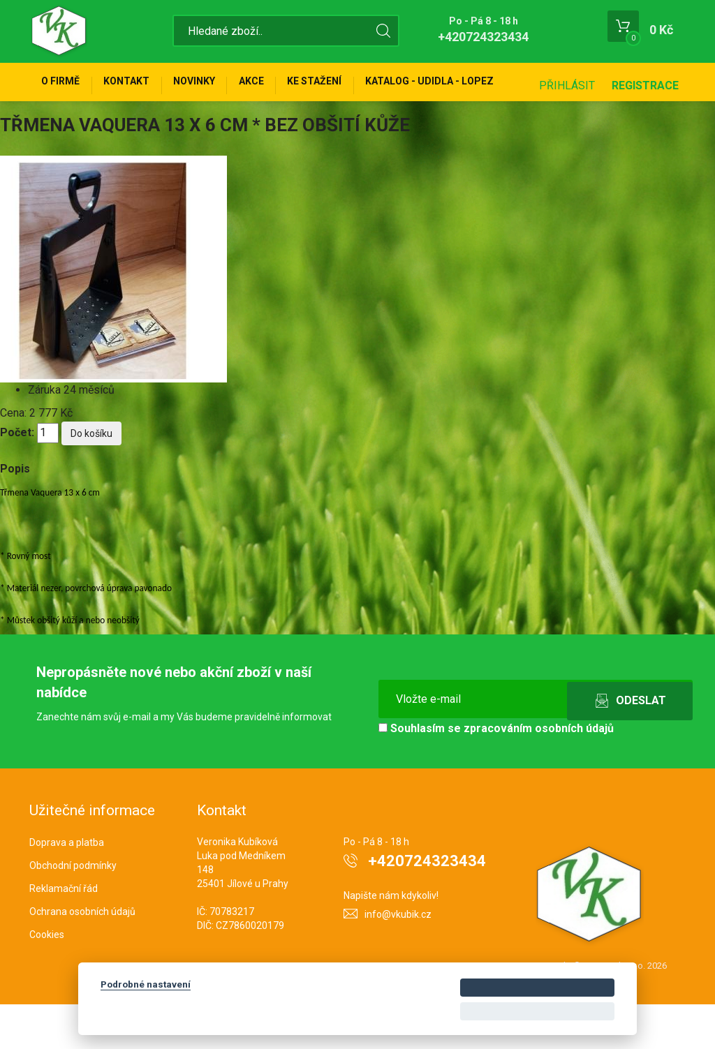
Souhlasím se (496, 773)
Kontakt (138, 85)
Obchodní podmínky (73, 910)
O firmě (64, 85)
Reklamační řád (63, 933)
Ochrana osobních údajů (82, 956)
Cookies (46, 979)
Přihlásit (567, 130)
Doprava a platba (66, 887)
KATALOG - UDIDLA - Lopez (472, 85)
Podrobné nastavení (146, 984)
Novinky (214, 85)
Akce (278, 85)
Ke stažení (350, 85)
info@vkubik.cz (398, 959)
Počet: (17, 477)
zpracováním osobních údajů (539, 773)
